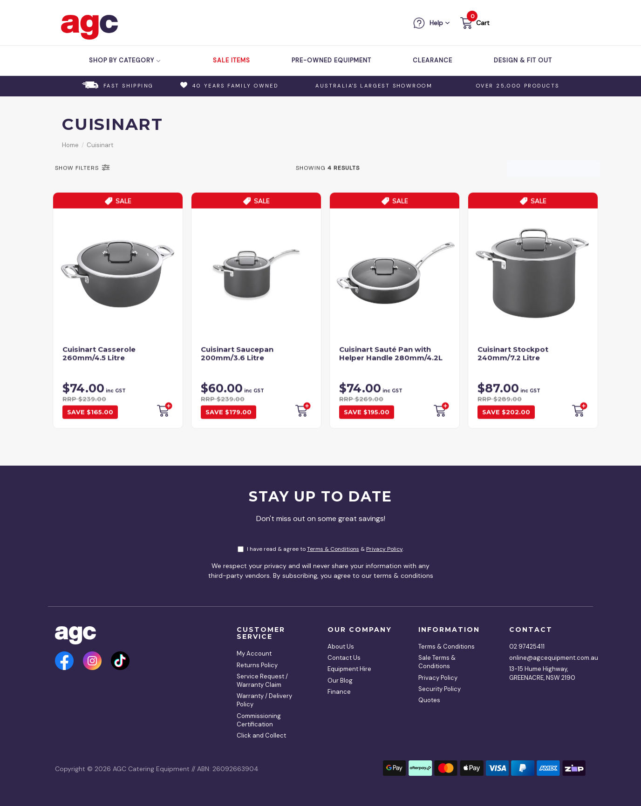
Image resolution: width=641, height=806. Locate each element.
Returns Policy (257, 665)
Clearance (432, 60)
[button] (474, 24)
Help (436, 23)
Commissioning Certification (259, 720)
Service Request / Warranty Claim (262, 680)
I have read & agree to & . (320, 549)
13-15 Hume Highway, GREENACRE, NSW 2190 (542, 673)
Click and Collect (261, 735)
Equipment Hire (349, 669)
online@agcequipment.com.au (544, 658)
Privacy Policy (384, 549)
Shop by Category (125, 60)
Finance (339, 692)
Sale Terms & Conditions (437, 662)
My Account (254, 653)
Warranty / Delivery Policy (264, 700)
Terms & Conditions (333, 549)
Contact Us (344, 658)
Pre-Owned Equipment (331, 60)
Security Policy (439, 689)
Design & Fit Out (523, 60)
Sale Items (231, 60)
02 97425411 (527, 646)
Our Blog (340, 680)
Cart (483, 23)
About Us (340, 646)
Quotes (429, 700)
